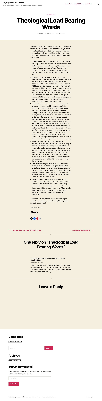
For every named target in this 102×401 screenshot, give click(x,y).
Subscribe (13, 383)
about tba (68, 4)
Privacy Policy (36, 397)
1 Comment (62, 33)
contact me (88, 4)
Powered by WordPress (49, 397)
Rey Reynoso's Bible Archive (14, 3)
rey (42, 33)
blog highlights (78, 4)
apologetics (51, 14)
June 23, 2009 (50, 33)
